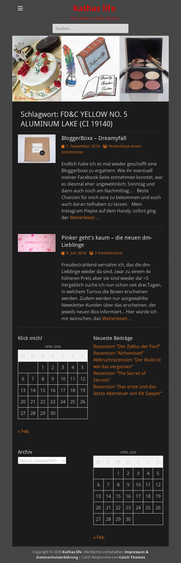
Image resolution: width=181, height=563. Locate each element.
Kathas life (94, 8)
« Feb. (24, 431)
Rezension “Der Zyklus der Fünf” (126, 346)
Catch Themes (132, 557)
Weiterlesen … (84, 217)
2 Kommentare (108, 253)
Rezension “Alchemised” (118, 353)
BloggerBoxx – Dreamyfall (93, 138)
